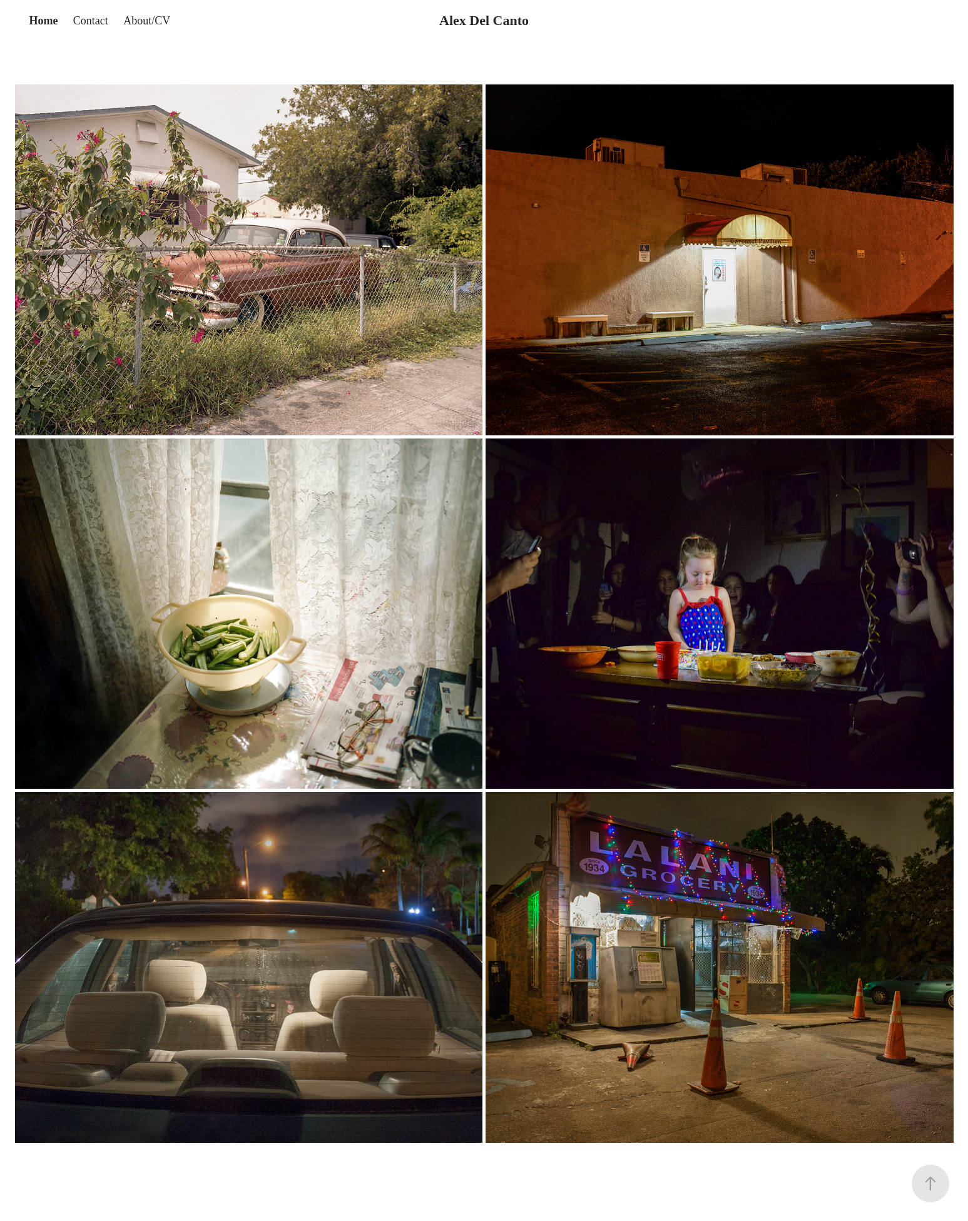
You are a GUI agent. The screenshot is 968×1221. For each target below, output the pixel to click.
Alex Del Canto (484, 20)
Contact (90, 20)
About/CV (146, 20)
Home (43, 20)
